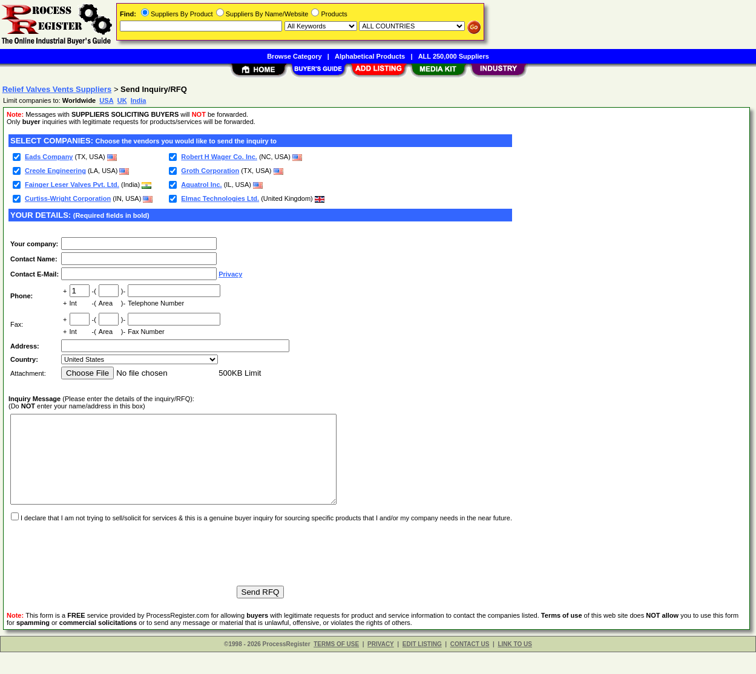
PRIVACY (380, 666)
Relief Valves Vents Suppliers (57, 89)
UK (122, 100)
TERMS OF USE (336, 666)
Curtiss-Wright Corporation (68, 198)
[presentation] (100, 570)
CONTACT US (470, 666)
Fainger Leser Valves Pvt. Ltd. (72, 184)
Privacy (230, 274)
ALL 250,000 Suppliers (453, 56)
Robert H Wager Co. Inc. (219, 156)
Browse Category (294, 56)
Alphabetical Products (370, 56)
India (138, 100)
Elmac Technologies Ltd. (220, 198)
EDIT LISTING (422, 666)
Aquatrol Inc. (201, 184)
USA (106, 100)
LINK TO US (514, 666)
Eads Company (49, 156)
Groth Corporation (210, 170)
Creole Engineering (55, 170)
